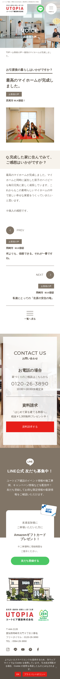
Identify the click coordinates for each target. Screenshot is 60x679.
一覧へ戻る (30, 315)
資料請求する (30, 426)
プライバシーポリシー (34, 674)
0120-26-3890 (30, 384)
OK (17, 674)
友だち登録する (30, 560)
